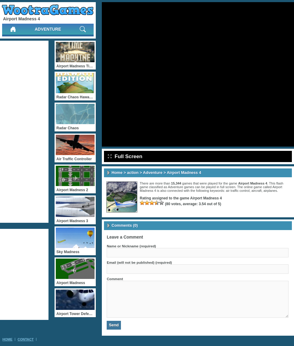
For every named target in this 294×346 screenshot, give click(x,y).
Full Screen (125, 156)
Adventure (48, 29)
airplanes (270, 190)
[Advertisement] (24, 132)
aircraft (257, 190)
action (133, 172)
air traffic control (237, 190)
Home (117, 172)
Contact (26, 339)
